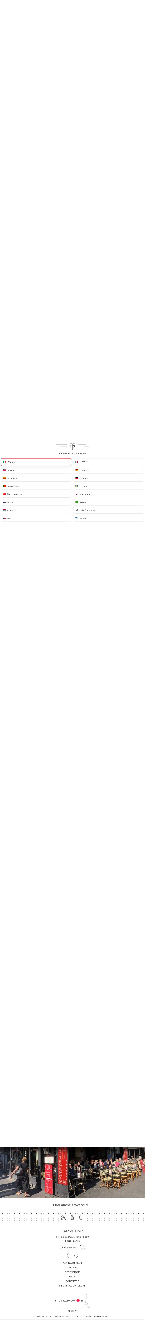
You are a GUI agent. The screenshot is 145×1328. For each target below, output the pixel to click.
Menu (72, 1276)
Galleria (72, 1267)
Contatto (72, 1281)
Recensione (72, 1272)
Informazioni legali (72, 1285)
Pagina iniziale (73, 1263)
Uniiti (74, 1311)
